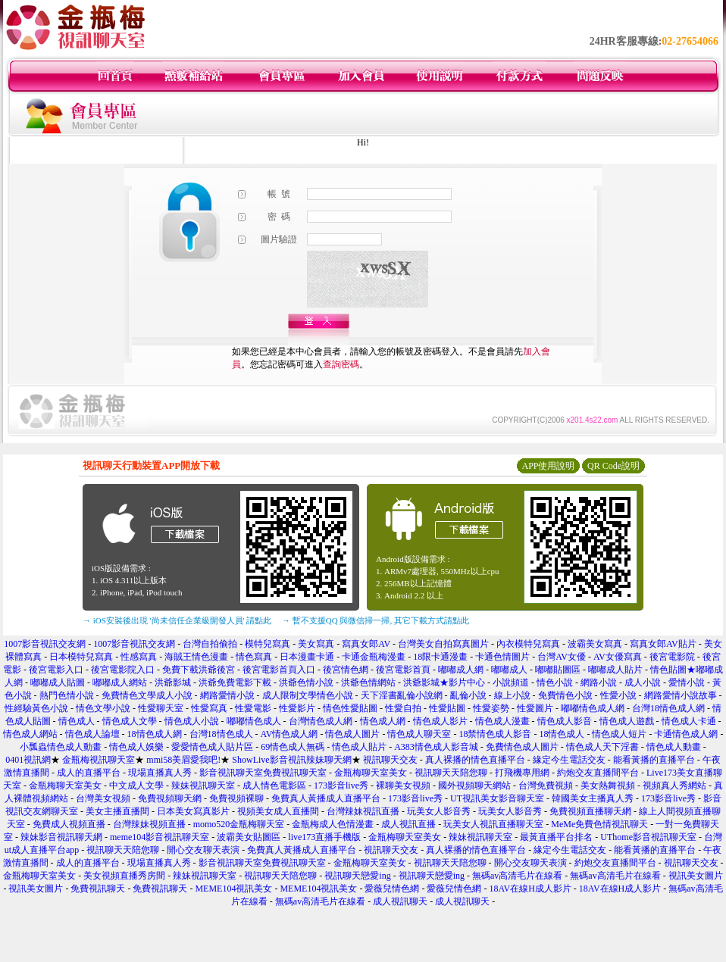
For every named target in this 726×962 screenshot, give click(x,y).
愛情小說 (686, 682)
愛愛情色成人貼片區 (212, 747)
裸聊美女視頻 (403, 785)
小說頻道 (511, 682)
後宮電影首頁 (403, 669)
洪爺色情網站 (368, 682)
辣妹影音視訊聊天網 (61, 837)
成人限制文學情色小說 (307, 695)
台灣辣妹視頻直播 (149, 824)
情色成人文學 (129, 721)
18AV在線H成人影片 (530, 888)
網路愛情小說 (227, 695)
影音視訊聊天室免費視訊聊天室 (263, 772)
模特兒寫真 (267, 644)
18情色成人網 (154, 734)
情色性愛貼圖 (350, 708)
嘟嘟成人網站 (119, 682)
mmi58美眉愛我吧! (183, 759)
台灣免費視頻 (545, 785)
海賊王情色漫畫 (196, 656)
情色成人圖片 (352, 734)
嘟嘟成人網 (460, 669)
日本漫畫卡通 (307, 656)
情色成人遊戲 (626, 721)
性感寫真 (138, 656)
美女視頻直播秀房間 (124, 875)
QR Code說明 (613, 466)
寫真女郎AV (366, 644)
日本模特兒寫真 (81, 656)
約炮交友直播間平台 (598, 772)
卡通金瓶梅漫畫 (373, 656)
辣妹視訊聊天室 (203, 785)
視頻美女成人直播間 (278, 811)
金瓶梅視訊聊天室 (98, 759)
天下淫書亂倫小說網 (402, 695)
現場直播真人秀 (160, 772)
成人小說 (642, 682)
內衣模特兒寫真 (528, 644)
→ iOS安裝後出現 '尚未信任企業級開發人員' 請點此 (177, 620)
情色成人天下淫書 (602, 747)
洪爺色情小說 (306, 682)
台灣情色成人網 (320, 721)
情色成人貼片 (359, 747)
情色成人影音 (564, 721)
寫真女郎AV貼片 (663, 644)
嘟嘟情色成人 (254, 721)
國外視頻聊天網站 (474, 785)
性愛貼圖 (447, 708)
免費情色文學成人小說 (147, 695)
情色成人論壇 (92, 734)
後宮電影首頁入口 (279, 669)
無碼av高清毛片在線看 (517, 875)
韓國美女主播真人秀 (593, 798)
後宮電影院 (672, 656)
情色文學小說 (103, 708)
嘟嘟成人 (509, 669)
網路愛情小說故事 (680, 695)
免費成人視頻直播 (69, 824)
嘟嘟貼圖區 (557, 669)
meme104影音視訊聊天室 (159, 837)
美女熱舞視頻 (607, 785)
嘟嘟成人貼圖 (57, 682)
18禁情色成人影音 (494, 734)
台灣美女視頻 (103, 798)
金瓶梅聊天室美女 (370, 772)
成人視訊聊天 (400, 901)
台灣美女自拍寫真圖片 (443, 644)
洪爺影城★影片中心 (444, 682)
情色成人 (76, 721)
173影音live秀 (341, 785)
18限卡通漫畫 (440, 656)
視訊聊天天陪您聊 (451, 772)
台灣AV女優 (561, 656)
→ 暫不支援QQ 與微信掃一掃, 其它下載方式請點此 (375, 620)
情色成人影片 (440, 721)
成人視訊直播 (408, 824)
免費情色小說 (565, 695)
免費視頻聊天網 (170, 798)
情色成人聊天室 (419, 734)
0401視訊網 (28, 759)
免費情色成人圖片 (522, 747)
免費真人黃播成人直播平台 (325, 798)
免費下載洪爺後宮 (198, 669)
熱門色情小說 (66, 695)
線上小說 (512, 695)
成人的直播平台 (88, 772)
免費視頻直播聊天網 (590, 811)
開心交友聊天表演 (203, 850)
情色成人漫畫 (502, 721)
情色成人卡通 (689, 721)
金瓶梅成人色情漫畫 (333, 824)
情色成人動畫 (673, 747)
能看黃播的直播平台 (654, 759)
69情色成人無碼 (292, 747)
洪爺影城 (173, 682)
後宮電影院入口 (123, 669)
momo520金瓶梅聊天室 (239, 824)
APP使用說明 (547, 466)
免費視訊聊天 (97, 888)
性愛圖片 (535, 708)
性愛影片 (297, 708)
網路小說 (598, 682)
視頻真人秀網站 (674, 785)
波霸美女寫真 (595, 644)
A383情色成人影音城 (436, 747)
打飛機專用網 (522, 772)
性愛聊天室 (160, 708)
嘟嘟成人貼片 (615, 669)
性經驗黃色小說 (36, 708)
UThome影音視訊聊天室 (648, 837)
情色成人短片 (619, 734)
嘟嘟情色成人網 (592, 708)
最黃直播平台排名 (556, 837)
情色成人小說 (191, 721)
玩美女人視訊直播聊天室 (493, 824)
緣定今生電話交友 (569, 759)
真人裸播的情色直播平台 (475, 759)
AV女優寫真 (617, 656)
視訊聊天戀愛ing (358, 875)
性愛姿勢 (491, 708)
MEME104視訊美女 (233, 888)
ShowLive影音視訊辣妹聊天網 (291, 759)
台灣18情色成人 (221, 734)
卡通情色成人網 (686, 734)
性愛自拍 (403, 708)
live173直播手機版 (324, 837)
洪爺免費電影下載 (235, 682)
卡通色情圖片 (502, 656)
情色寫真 (254, 656)
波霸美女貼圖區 (248, 837)
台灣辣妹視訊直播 (363, 811)
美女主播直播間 (117, 811)
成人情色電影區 (274, 785)
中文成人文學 (136, 785)
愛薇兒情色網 (392, 888)
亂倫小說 (468, 695)
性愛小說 (618, 695)
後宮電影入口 (56, 669)
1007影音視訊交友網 (45, 644)
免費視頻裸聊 (236, 798)
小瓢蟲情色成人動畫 (61, 747)
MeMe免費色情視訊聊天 (599, 824)
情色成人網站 (30, 734)
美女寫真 (316, 644)
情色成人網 (382, 721)
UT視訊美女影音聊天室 (497, 798)
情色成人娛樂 (136, 747)
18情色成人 (561, 734)
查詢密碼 (341, 364)
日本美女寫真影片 (193, 811)
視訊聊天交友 (390, 759)
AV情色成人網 (289, 734)
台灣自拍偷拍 (210, 644)
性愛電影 (253, 708)
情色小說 (555, 682)
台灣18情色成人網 (668, 708)
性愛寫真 (209, 708)
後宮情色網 (345, 669)
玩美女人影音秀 (439, 811)
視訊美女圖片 (695, 875)
